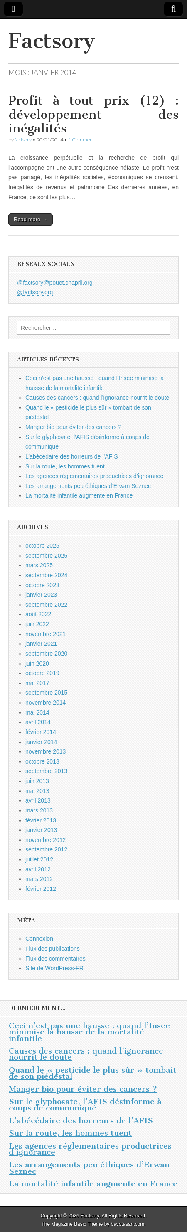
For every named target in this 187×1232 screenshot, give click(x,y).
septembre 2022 (46, 604)
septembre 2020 (46, 653)
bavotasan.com (128, 1224)
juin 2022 (37, 624)
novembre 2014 (45, 702)
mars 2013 (39, 810)
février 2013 (40, 820)
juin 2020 (37, 663)
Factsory (51, 41)
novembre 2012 (45, 840)
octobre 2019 (42, 673)
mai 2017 (37, 683)
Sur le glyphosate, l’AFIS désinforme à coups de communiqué (85, 1104)
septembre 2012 (46, 849)
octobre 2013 (42, 761)
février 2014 (40, 732)
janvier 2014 (41, 742)
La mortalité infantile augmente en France (79, 495)
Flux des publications (52, 948)
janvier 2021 (41, 643)
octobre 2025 (42, 545)
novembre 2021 (45, 634)
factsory (23, 140)
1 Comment (81, 140)
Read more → (30, 219)
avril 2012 (38, 869)
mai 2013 (37, 791)
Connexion (39, 938)
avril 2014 (38, 722)
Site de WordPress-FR (54, 968)
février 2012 (40, 889)
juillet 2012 (39, 859)
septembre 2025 (46, 555)
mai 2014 (37, 712)
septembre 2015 (46, 692)
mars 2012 (39, 879)
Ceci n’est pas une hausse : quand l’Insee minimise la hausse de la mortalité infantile (89, 1032)
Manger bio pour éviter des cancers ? (73, 427)
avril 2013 (38, 800)
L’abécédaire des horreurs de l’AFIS (71, 456)
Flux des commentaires (55, 958)
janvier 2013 (41, 830)
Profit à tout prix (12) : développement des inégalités (93, 114)
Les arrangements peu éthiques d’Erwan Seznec (88, 486)
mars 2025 (39, 565)
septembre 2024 (46, 575)
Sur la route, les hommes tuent (65, 466)
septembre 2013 (46, 771)
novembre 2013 (45, 751)
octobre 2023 (42, 585)
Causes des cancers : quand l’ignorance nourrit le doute (97, 397)
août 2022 (38, 614)
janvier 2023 (41, 594)
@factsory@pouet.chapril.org (55, 282)
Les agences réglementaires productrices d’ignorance (94, 476)
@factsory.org (35, 292)
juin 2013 (37, 781)
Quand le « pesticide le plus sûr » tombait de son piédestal (92, 1073)
